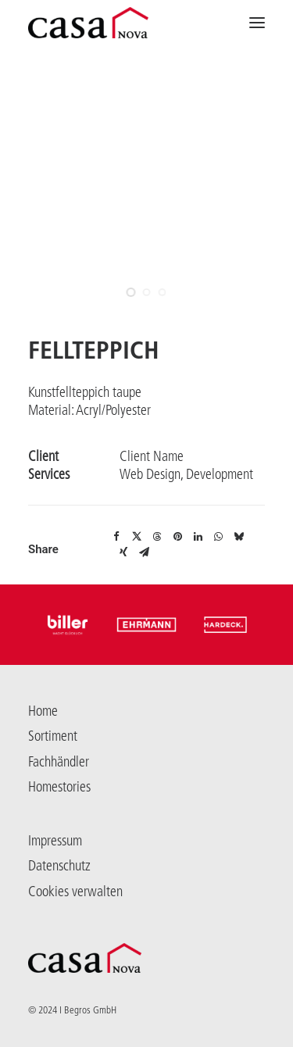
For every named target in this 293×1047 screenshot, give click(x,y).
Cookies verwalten (75, 891)
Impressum (55, 840)
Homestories (59, 786)
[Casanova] (88, 22)
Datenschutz (59, 865)
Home (43, 711)
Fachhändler (58, 761)
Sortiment (52, 736)
